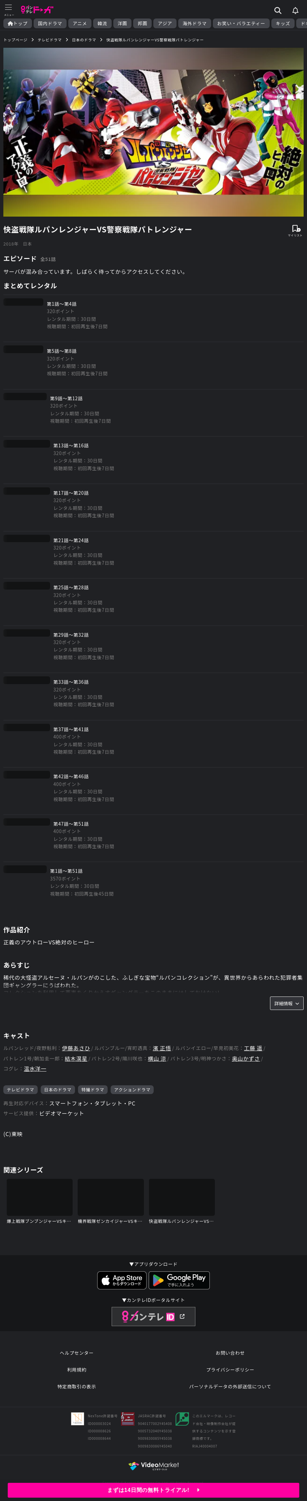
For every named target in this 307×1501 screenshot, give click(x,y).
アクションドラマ (132, 1089)
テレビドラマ (20, 1089)
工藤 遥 (253, 1048)
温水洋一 (35, 1069)
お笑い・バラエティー (241, 23)
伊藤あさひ (76, 1048)
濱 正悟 (162, 1048)
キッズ (283, 23)
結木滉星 (76, 1058)
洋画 (122, 23)
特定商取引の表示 (76, 1386)
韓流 (102, 23)
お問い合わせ (230, 1352)
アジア (165, 23)
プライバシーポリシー (230, 1369)
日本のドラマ (58, 1089)
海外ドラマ (195, 23)
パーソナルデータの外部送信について (230, 1386)
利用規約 (76, 1369)
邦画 (142, 23)
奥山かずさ (246, 1058)
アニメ (80, 23)
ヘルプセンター (77, 1352)
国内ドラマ (50, 23)
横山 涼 (157, 1058)
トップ (18, 23)
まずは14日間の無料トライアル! (153, 1490)
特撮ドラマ (92, 1089)
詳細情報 (286, 1003)
